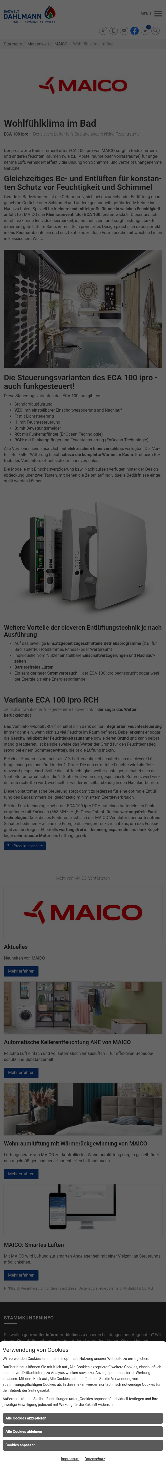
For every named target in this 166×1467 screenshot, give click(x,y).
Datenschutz (95, 1459)
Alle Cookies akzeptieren (25, 1418)
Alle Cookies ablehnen (23, 1431)
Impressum (70, 1459)
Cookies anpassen (20, 1445)
